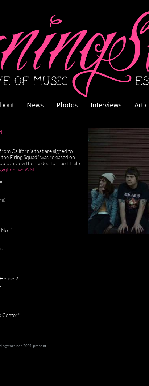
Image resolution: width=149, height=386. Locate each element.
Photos (71, 104)
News (35, 104)
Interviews (106, 104)
